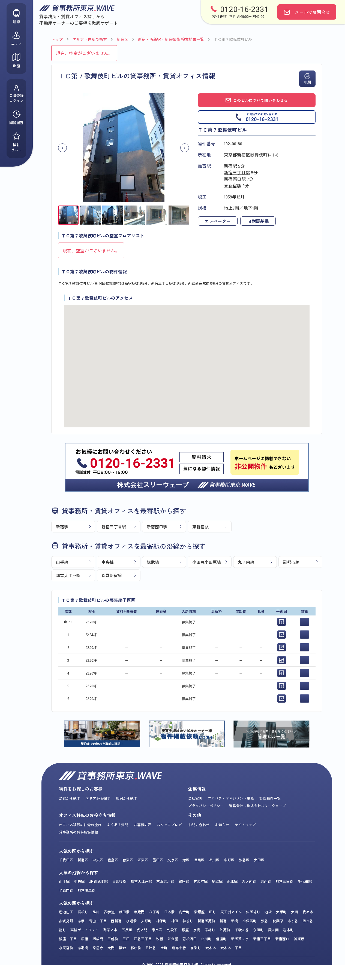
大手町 (281, 911)
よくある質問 (117, 824)
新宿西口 (282, 938)
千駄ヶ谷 (242, 929)
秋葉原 (277, 920)
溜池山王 (66, 911)
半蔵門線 (66, 890)
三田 (126, 938)
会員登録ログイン (16, 94)
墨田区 (157, 859)
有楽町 (195, 947)
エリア (16, 38)
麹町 (62, 929)
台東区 (127, 859)
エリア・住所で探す (90, 39)
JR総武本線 (98, 881)
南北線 (232, 881)
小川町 (206, 938)
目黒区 (199, 859)
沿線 (16, 16)
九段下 (172, 929)
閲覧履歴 (16, 117)
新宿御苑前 (206, 920)
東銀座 (199, 911)
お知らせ (222, 824)
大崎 (294, 911)
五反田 (127, 929)
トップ (57, 39)
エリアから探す (98, 798)
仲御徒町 (253, 911)
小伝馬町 (249, 920)
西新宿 (116, 920)
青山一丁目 (98, 920)
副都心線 (291, 562)
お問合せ (312, 12)
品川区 (214, 859)
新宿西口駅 (235, 179)
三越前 (112, 938)
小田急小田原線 (206, 562)
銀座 (185, 929)
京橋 (196, 929)
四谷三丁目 (143, 938)
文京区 (172, 859)
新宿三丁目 (262, 938)
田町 (212, 911)
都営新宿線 (111, 575)
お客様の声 (142, 824)
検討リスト (16, 142)
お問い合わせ (198, 824)
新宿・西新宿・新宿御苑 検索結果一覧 (171, 39)
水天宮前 (66, 947)
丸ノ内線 (246, 562)
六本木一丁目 (231, 947)
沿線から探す (69, 798)
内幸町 (184, 911)
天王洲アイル (231, 911)
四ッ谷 (307, 920)
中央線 (107, 562)
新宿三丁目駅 (237, 172)
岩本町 (288, 929)
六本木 (210, 947)
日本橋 (169, 911)
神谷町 (187, 920)
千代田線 (305, 881)
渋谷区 (244, 859)
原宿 (84, 938)
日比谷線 (119, 881)
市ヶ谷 (292, 920)
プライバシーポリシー (206, 805)
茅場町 (210, 929)
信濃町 (221, 938)
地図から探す (126, 798)
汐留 (159, 938)
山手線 (62, 562)
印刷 (307, 79)
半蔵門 (139, 911)
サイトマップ (245, 824)
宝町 (163, 947)
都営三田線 (284, 881)
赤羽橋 (82, 947)
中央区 (97, 859)
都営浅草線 (86, 890)
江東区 (142, 859)
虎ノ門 (142, 929)
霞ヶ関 (273, 929)
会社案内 (195, 798)
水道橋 (131, 920)
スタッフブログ (169, 824)
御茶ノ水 (110, 929)
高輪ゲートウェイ (84, 929)
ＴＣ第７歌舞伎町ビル (233, 39)
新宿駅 (230, 166)
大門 (111, 947)
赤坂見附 (66, 920)
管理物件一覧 (270, 798)
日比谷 (150, 947)
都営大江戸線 (68, 575)
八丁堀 (154, 911)
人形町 (146, 920)
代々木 (307, 911)
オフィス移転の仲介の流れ (80, 824)
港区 (186, 859)
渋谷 (264, 920)
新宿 (223, 920)
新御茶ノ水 (240, 938)
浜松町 (82, 911)
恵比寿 (157, 929)
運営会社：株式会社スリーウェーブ (257, 805)
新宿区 (122, 39)
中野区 (229, 859)
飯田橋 (124, 911)
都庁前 (135, 947)
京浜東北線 (165, 881)
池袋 (268, 911)
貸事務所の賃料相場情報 (78, 832)
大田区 (259, 859)
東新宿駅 (232, 185)
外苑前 (225, 929)
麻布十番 (179, 947)
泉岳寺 (97, 947)
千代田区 (66, 859)
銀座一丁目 (68, 938)
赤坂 (81, 920)
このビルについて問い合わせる (257, 100)
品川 (96, 911)
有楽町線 (200, 881)
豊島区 (112, 859)
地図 (16, 60)
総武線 (153, 562)
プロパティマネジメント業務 (231, 798)
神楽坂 (299, 938)
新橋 (234, 920)
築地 (122, 947)
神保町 (161, 920)
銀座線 (183, 881)
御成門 (97, 938)
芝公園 (172, 938)
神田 (174, 920)
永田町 (258, 929)
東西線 (265, 881)
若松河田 (189, 938)
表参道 (109, 911)
